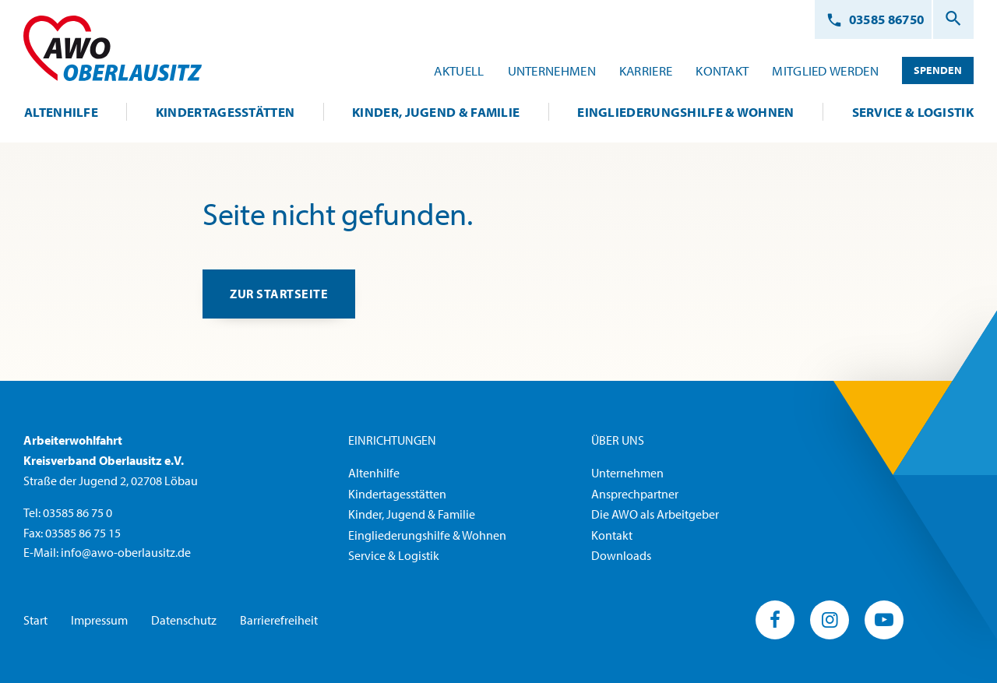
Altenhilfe (374, 473)
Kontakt (611, 535)
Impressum (99, 620)
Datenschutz (184, 620)
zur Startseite (280, 294)
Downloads (621, 556)
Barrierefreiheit (279, 620)
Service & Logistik (393, 556)
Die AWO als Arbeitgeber (655, 515)
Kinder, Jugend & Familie (411, 515)
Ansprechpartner (634, 494)
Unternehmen (627, 473)
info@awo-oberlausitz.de (126, 553)
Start (35, 620)
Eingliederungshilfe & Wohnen (427, 535)
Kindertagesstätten (397, 494)
